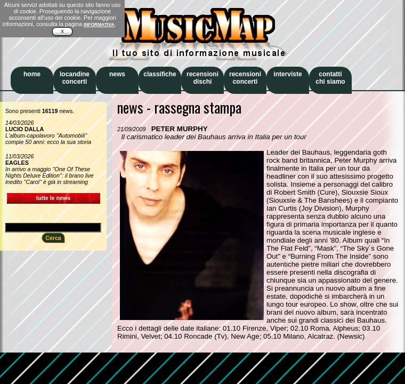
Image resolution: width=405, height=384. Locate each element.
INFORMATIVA (99, 24)
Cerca (53, 238)
